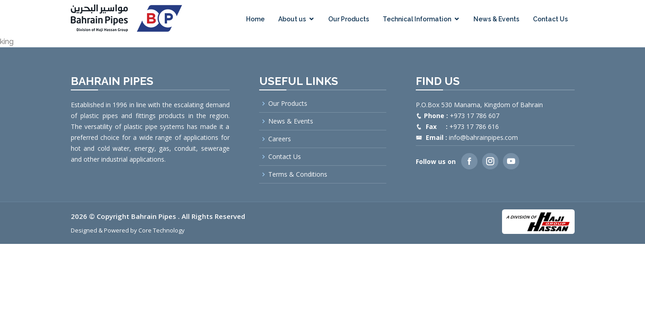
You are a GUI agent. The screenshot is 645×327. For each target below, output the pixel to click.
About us (292, 19)
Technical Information (417, 19)
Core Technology (161, 230)
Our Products (348, 19)
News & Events (496, 19)
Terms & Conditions (297, 174)
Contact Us (550, 19)
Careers (279, 139)
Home (255, 19)
